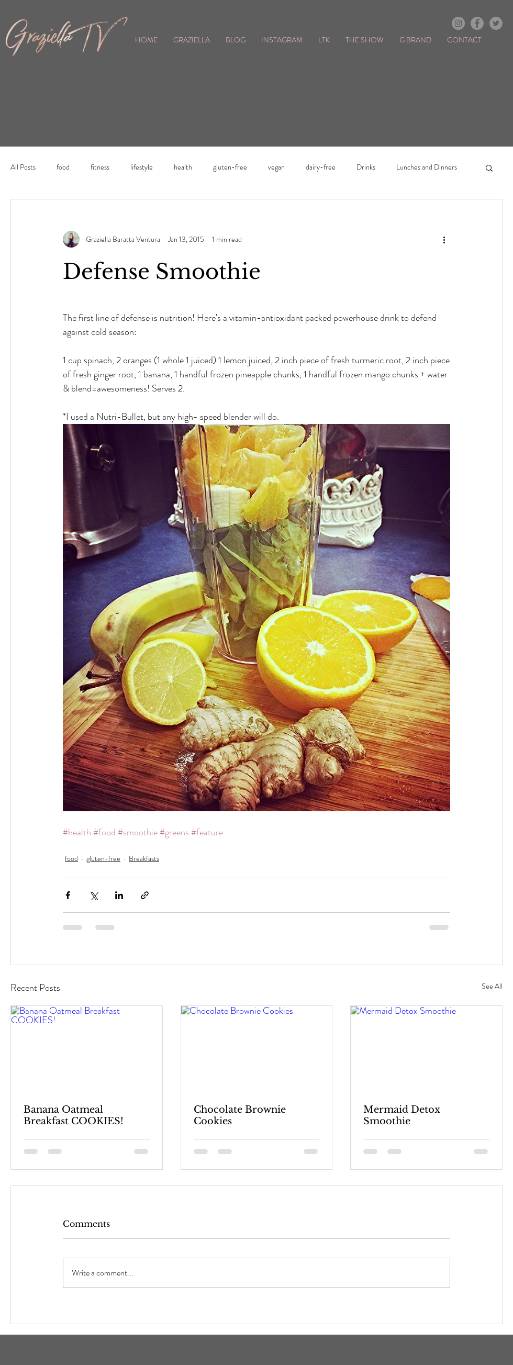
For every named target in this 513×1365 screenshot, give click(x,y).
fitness (100, 167)
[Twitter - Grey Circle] (496, 23)
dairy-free (321, 167)
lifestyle (141, 167)
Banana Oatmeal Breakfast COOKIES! (74, 1115)
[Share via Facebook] (68, 895)
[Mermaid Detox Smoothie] (426, 1048)
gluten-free (230, 167)
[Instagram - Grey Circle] (458, 23)
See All (492, 986)
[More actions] (444, 239)
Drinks (365, 167)
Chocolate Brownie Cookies (240, 1115)
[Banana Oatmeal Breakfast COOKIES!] (86, 1048)
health (183, 167)
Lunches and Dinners (426, 167)
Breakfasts (144, 858)
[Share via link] (145, 895)
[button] (489, 167)
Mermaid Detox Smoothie (401, 1115)
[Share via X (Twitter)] (93, 895)
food (63, 167)
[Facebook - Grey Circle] (477, 23)
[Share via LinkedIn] (119, 895)
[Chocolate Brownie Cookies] (256, 1048)
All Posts (23, 167)
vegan (276, 167)
